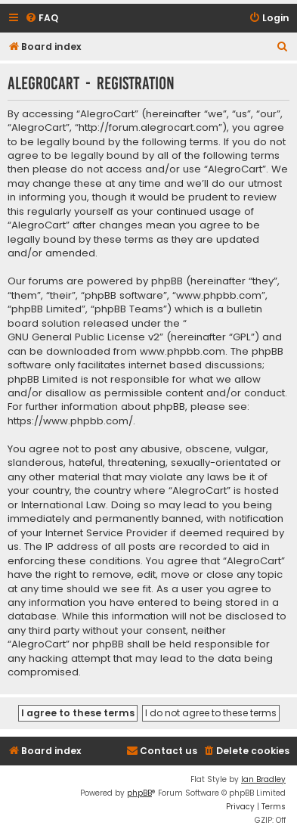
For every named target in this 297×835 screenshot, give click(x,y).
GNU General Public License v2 (83, 337)
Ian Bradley (263, 779)
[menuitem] (41, 18)
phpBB (139, 793)
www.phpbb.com (182, 352)
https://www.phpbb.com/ (70, 421)
